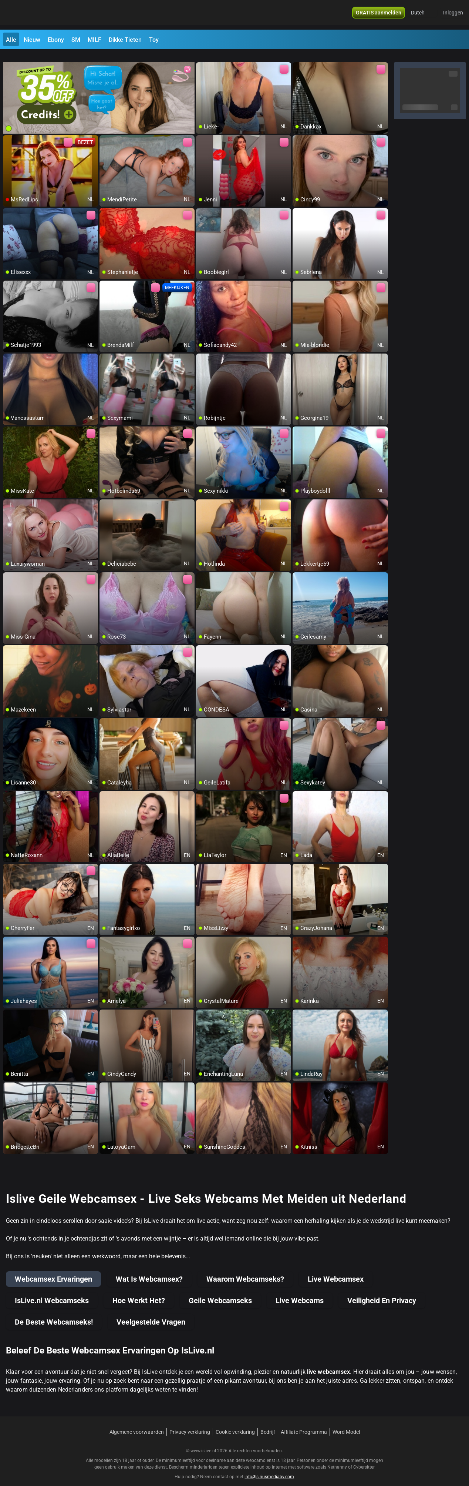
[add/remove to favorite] (202, 59)
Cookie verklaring (235, 1423)
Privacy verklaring (189, 1423)
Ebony (56, 39)
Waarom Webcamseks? (245, 1270)
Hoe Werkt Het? (138, 1291)
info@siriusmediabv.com (269, 1467)
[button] (422, 14)
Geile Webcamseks (220, 1291)
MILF (94, 39)
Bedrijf (267, 1423)
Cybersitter (364, 1458)
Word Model (346, 1423)
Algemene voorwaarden (136, 1423)
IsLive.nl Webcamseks (52, 1291)
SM (75, 39)
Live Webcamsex (336, 1270)
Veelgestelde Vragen (151, 1313)
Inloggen (453, 15)
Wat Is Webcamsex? (149, 1270)
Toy (154, 39)
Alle (11, 39)
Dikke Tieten (125, 39)
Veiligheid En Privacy (381, 1291)
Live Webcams (300, 1291)
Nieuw (32, 39)
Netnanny (337, 1458)
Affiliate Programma (304, 1423)
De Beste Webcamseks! (54, 1313)
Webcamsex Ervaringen (53, 1270)
